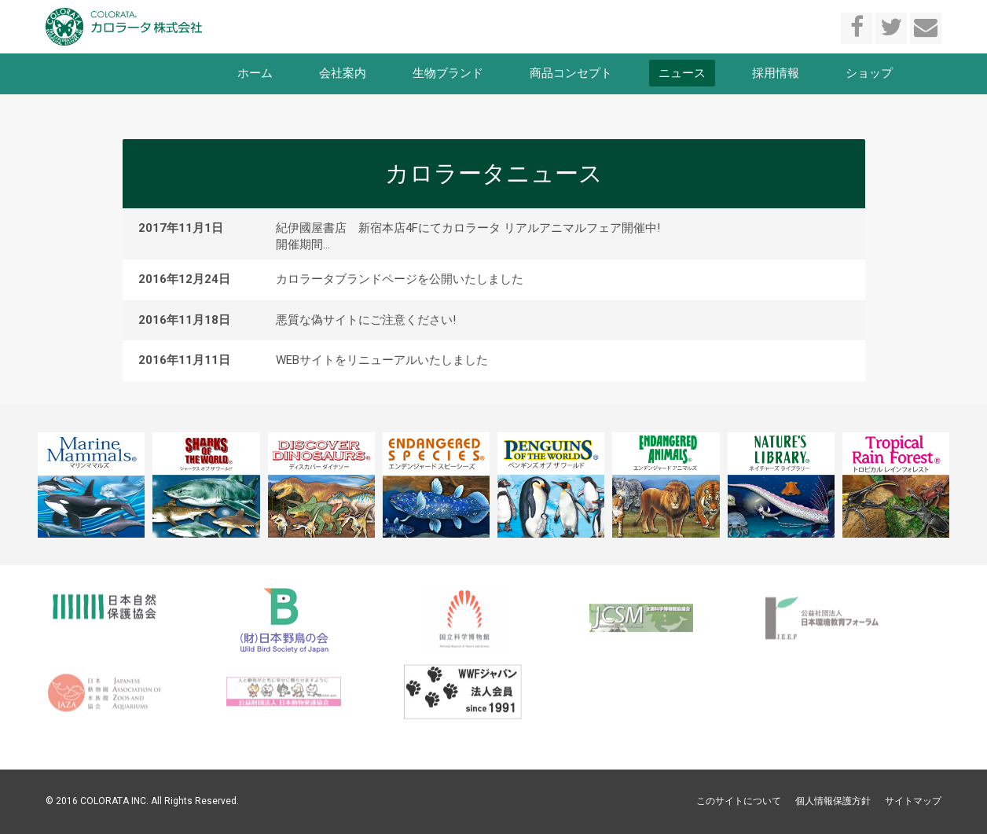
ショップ (869, 73)
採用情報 (775, 73)
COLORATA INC (113, 800)
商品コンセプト (571, 73)
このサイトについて (738, 800)
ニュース (682, 73)
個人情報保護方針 (833, 800)
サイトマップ (913, 800)
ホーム (255, 73)
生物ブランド (448, 73)
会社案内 (342, 73)
